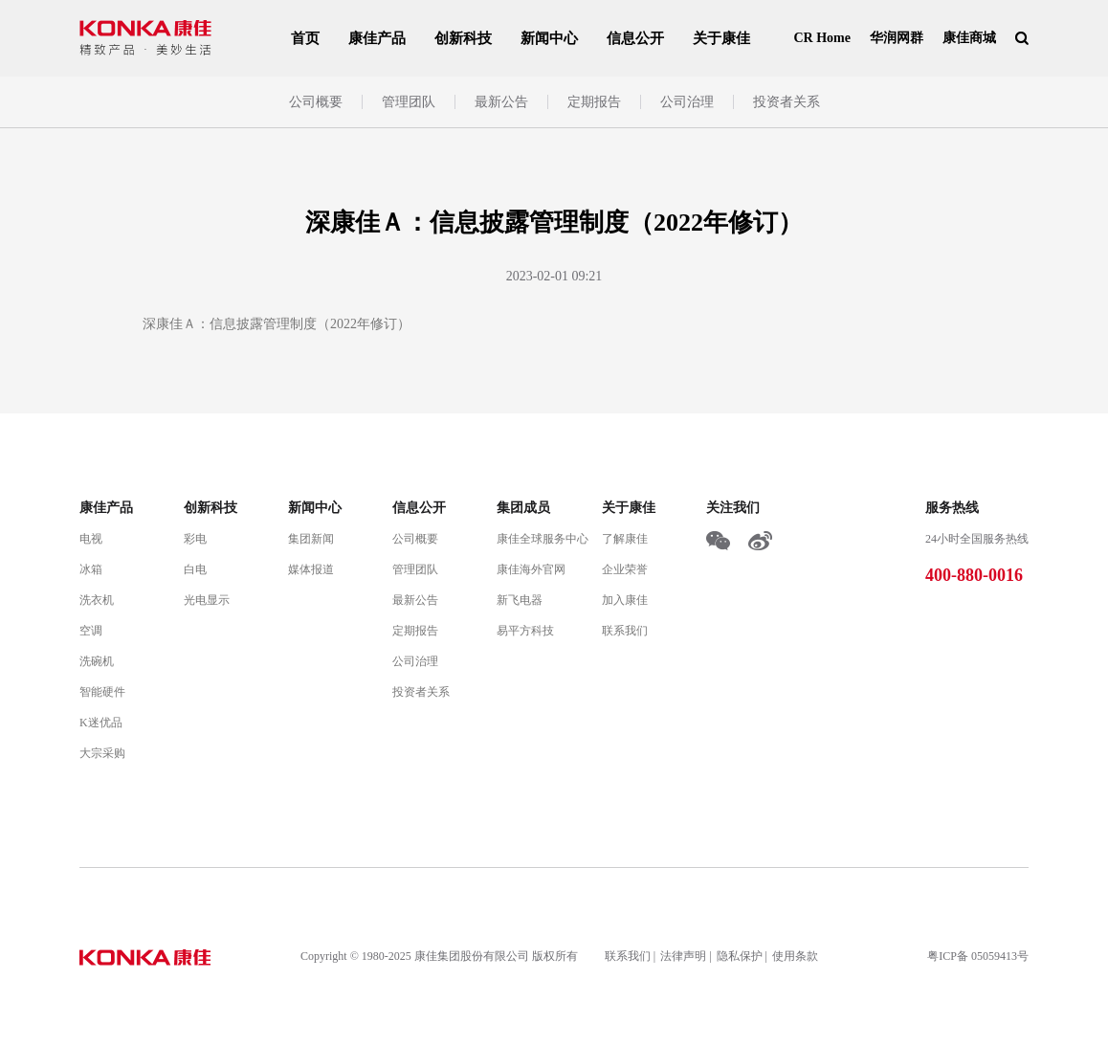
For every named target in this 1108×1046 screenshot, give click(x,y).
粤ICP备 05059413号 (978, 956)
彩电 (195, 538)
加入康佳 (625, 600)
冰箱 (90, 569)
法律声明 (683, 956)
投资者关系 (786, 102)
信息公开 (635, 38)
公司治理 (687, 102)
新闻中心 (549, 38)
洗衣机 (96, 600)
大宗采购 (102, 753)
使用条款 (795, 956)
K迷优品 (100, 722)
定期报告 (594, 102)
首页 (305, 38)
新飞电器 (520, 600)
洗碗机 (96, 661)
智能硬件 (102, 692)
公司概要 (316, 102)
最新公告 (501, 102)
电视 (90, 538)
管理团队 (408, 102)
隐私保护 (740, 956)
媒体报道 (311, 569)
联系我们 (625, 630)
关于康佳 (721, 38)
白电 (195, 569)
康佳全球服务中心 (542, 538)
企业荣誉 (625, 569)
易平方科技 (525, 630)
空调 (90, 630)
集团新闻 (311, 538)
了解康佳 (625, 538)
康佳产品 (377, 38)
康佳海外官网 (531, 569)
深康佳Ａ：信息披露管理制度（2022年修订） (276, 324)
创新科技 (463, 38)
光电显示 (207, 600)
